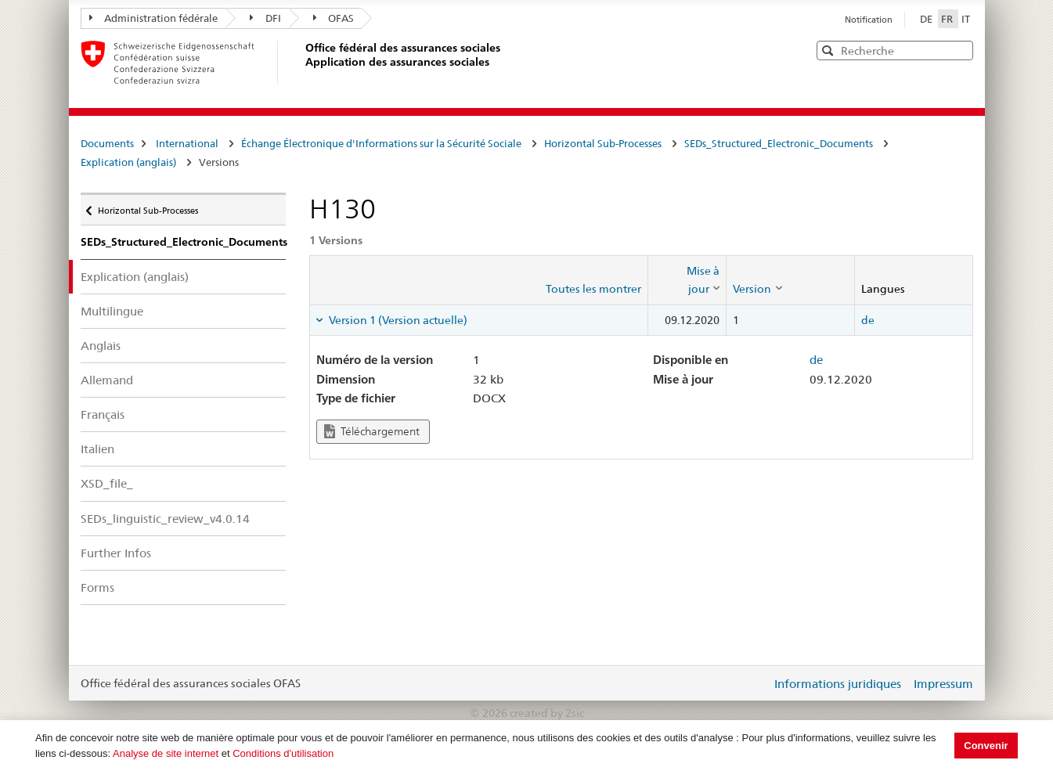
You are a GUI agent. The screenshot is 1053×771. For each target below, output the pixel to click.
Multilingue (112, 311)
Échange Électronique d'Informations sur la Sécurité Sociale (381, 143)
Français (102, 414)
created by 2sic (547, 713)
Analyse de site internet (165, 753)
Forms (97, 587)
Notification (869, 19)
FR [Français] (948, 19)
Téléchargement (372, 431)
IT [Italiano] (965, 19)
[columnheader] (687, 279)
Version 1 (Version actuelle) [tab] (396, 320)
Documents (107, 143)
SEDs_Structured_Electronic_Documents (778, 143)
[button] (959, 49)
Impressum (943, 683)
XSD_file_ (107, 483)
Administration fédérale (153, 18)
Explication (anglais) (128, 162)
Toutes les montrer (593, 289)
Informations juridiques (837, 683)
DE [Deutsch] (927, 19)
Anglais (101, 345)
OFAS (334, 18)
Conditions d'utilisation (283, 753)
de (867, 320)
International (187, 143)
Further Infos (116, 553)
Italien (97, 448)
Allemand (107, 380)
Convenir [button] (986, 745)
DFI (265, 18)
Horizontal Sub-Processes (603, 143)
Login (756, 683)
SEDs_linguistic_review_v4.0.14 (165, 518)
